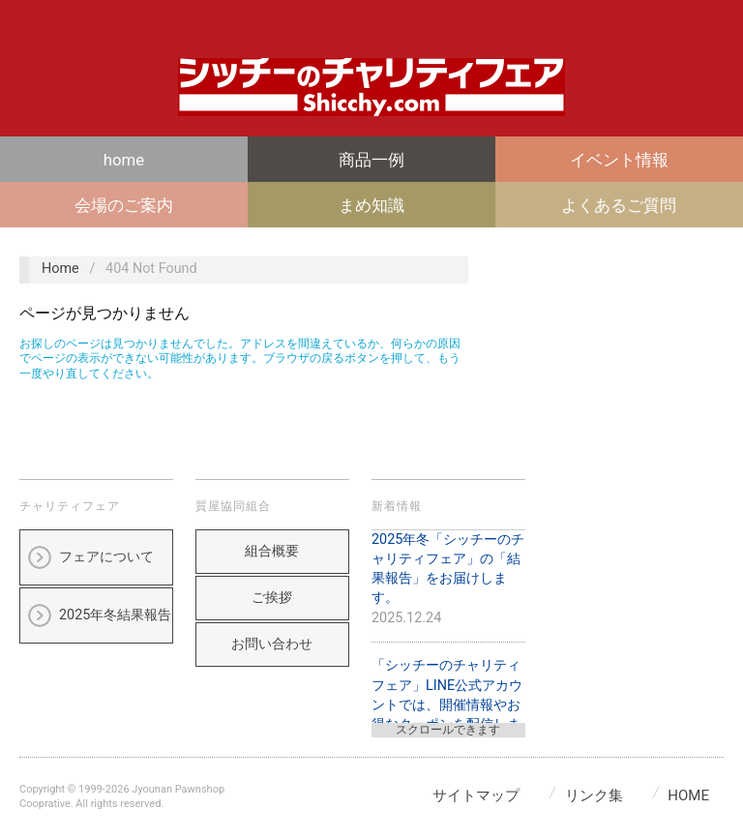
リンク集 (594, 795)
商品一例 (371, 159)
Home (60, 268)
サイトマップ (476, 795)
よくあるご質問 (618, 205)
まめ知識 (371, 205)
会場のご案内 (123, 205)
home (124, 159)
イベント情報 (619, 159)
